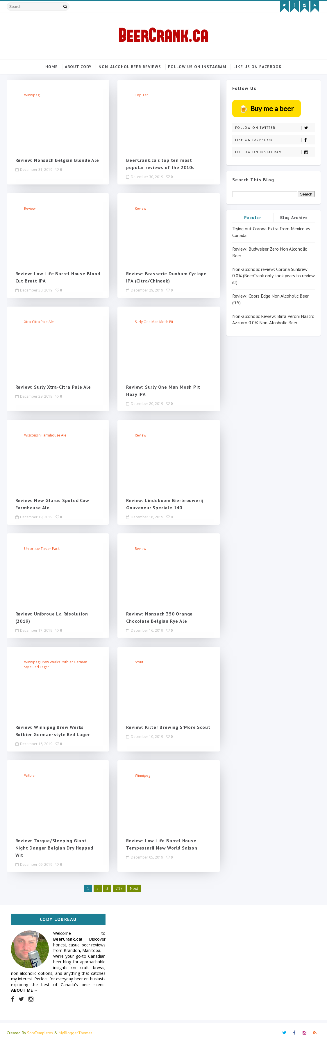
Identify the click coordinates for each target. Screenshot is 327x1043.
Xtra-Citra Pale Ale (39, 321)
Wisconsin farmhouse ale (45, 435)
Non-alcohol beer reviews (130, 66)
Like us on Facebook (257, 66)
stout (139, 662)
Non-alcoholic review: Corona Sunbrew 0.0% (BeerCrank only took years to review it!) (273, 275)
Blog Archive (294, 217)
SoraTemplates (40, 1032)
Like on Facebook (275, 140)
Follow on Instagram (275, 152)
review (29, 208)
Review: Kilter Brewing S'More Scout (168, 727)
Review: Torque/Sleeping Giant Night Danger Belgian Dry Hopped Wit (54, 847)
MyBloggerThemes (75, 1032)
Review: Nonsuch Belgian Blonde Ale (57, 160)
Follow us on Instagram (197, 66)
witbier (30, 775)
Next (134, 888)
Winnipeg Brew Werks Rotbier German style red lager (55, 664)
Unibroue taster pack (42, 548)
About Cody (78, 66)
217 (119, 888)
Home (51, 66)
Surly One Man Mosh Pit (154, 321)
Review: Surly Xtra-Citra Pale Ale (53, 387)
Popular (252, 217)
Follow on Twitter (275, 128)
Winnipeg (32, 95)
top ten (142, 95)
